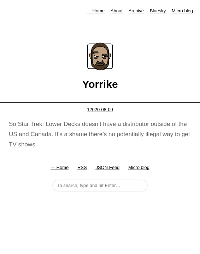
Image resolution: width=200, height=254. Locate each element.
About (117, 10)
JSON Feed (107, 167)
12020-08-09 (100, 109)
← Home (60, 167)
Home (96, 10)
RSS (82, 167)
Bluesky (158, 10)
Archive (136, 10)
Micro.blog (182, 10)
